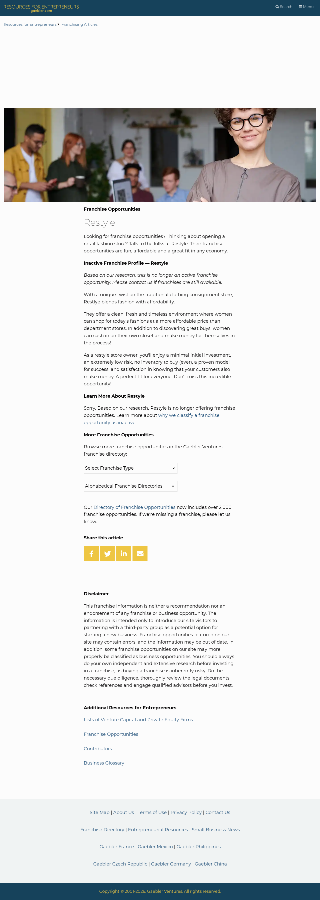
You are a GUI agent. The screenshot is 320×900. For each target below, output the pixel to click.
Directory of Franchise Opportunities (135, 507)
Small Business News (216, 830)
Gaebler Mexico (155, 847)
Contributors (98, 749)
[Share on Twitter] (107, 553)
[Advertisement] (160, 68)
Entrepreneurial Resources (158, 830)
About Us (123, 812)
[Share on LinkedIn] (123, 553)
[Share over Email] (140, 553)
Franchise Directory (102, 830)
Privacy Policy (186, 812)
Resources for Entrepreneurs (30, 24)
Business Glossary (104, 763)
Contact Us (218, 812)
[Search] (284, 7)
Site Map (100, 812)
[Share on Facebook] (91, 553)
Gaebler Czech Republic (120, 864)
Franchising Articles (80, 24)
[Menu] (306, 7)
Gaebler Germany (171, 864)
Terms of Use (152, 812)
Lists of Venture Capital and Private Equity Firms (138, 720)
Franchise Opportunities (111, 734)
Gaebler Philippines (198, 847)
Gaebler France (117, 847)
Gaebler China (211, 864)
